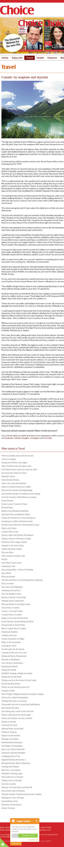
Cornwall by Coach (9, 725)
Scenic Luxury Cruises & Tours (14, 504)
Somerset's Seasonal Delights (13, 753)
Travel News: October (10, 608)
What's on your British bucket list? (15, 687)
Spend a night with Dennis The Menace (17, 535)
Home (5, 57)
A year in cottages (8, 459)
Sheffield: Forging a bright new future (16, 673)
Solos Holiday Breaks (10, 480)
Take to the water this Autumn (13, 483)
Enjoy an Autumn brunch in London (16, 487)
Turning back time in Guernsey (14, 701)
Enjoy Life (17, 57)
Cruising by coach (8, 646)
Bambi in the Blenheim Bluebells (15, 511)
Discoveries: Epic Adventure (13, 791)
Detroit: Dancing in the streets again (16, 715)
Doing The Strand (8, 670)
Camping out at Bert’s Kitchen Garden (17, 521)
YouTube (48, 438)
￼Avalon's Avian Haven (11, 805)
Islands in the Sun (8, 722)
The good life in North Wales (13, 625)
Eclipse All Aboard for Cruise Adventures (18, 518)
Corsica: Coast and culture (12, 611)
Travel (29, 57)
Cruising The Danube (10, 767)
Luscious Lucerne (8, 784)
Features (52, 57)
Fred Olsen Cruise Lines (11, 563)
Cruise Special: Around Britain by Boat (17, 621)
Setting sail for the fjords (11, 677)
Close (37, 821)
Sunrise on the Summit (10, 735)
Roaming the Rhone (9, 666)
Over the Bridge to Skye (11, 594)
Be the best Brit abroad (10, 684)
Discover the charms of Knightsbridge (16, 490)
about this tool (33, 840)
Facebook (8, 438)
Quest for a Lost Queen (10, 770)
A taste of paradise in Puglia (12, 639)
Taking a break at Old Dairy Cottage (16, 539)
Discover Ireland (8, 577)
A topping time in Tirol (10, 756)
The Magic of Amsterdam (11, 746)
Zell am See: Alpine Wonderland (14, 697)
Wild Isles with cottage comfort (14, 542)
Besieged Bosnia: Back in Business (15, 763)
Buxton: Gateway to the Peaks (13, 597)
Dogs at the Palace (9, 528)
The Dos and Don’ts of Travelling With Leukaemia (22, 580)
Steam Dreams (7, 501)
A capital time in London (11, 615)
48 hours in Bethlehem (10, 659)
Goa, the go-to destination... (12, 663)
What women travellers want (13, 556)
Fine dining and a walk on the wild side (17, 711)
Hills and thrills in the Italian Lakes (15, 604)
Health (40, 57)
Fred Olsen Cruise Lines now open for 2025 (19, 469)
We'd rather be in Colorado (12, 777)
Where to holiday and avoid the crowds (17, 456)
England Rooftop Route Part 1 (13, 760)
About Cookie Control (13, 820)
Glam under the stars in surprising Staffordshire (20, 704)
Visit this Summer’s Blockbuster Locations (18, 497)
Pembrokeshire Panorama (11, 742)
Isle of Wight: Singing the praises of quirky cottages (22, 694)
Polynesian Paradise (9, 632)
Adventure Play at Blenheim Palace (15, 514)
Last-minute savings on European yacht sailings (20, 494)
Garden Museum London (11, 549)
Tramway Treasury (9, 732)
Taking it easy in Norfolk (11, 780)
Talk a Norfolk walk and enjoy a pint (16, 466)
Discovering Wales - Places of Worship (17, 570)
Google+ (25, 438)
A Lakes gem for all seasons (12, 649)
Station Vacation (8, 808)
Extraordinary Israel (9, 801)
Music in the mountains (11, 642)
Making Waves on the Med (12, 729)
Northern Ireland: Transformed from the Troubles (21, 794)
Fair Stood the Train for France (14, 473)
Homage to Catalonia (10, 739)
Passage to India (8, 691)
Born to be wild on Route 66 (12, 749)
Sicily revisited (7, 583)
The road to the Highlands (12, 587)
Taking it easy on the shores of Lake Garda (18, 680)
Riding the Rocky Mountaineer (14, 656)
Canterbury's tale (8, 566)
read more (16, 843)
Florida (4, 559)
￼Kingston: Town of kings (12, 798)
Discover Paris (7, 552)
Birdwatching (6, 507)
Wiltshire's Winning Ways (11, 773)
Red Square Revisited (10, 708)
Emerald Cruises (8, 476)
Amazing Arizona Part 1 (11, 590)
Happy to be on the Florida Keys (14, 618)
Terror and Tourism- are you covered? (16, 718)
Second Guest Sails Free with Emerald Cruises (20, 525)
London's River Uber (10, 532)
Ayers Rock (6, 573)
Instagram (35, 438)
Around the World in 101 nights (14, 463)
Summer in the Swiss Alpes (12, 545)
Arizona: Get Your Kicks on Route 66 (16, 787)
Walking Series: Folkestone (12, 601)
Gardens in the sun (9, 635)
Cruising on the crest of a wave (14, 653)
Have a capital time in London (13, 628)
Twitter (17, 438)
